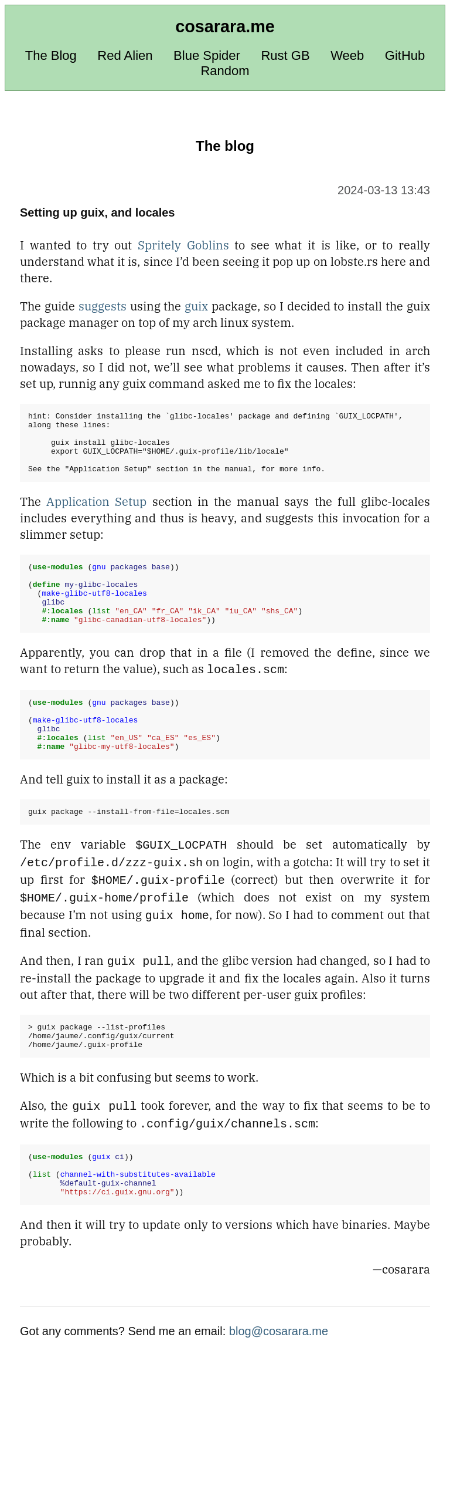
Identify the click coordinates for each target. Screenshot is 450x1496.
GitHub (405, 55)
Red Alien (124, 55)
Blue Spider (206, 55)
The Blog (51, 55)
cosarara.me (225, 26)
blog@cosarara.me (278, 1371)
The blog (225, 146)
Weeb (347, 55)
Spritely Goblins (183, 245)
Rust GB (285, 55)
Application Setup (96, 514)
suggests (103, 306)
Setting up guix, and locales (97, 212)
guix (196, 306)
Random (224, 70)
